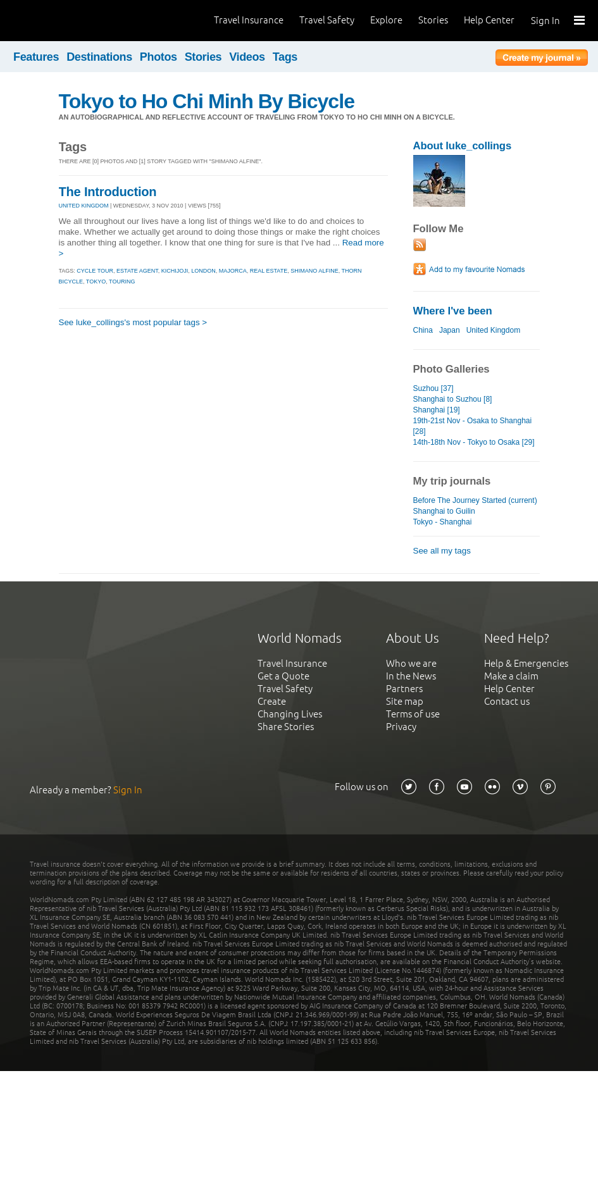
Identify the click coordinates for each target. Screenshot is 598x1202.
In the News (411, 676)
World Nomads (66, 20)
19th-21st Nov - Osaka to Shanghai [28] (472, 426)
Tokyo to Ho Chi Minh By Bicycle (206, 101)
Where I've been (452, 311)
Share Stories (286, 726)
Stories (433, 20)
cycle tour (95, 271)
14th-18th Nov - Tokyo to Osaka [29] (474, 442)
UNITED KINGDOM (84, 205)
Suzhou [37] (433, 388)
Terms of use (413, 714)
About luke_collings (462, 146)
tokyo (96, 281)
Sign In (545, 20)
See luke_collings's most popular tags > (133, 322)
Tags (285, 57)
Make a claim (511, 676)
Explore (386, 20)
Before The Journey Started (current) (475, 500)
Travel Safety (326, 20)
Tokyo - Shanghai (442, 521)
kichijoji (175, 271)
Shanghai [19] (436, 410)
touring (122, 281)
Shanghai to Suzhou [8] (452, 399)
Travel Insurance (248, 20)
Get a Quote (283, 676)
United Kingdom (493, 330)
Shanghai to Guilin (444, 511)
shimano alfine (314, 271)
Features (36, 57)
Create (272, 701)
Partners (404, 688)
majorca (233, 271)
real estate (268, 271)
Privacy (401, 726)
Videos (247, 57)
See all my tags (442, 550)
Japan (449, 330)
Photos (158, 57)
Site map (404, 701)
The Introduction (108, 192)
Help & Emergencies (526, 663)
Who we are (411, 663)
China (423, 330)
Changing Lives (290, 714)
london (203, 271)
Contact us (507, 701)
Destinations (99, 57)
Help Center (489, 20)
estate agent (137, 271)
